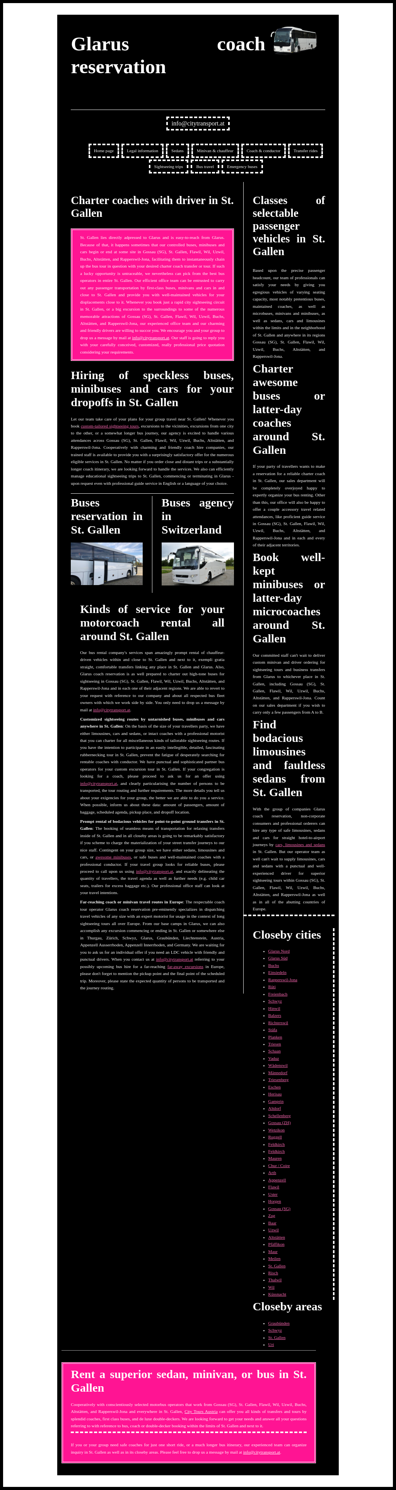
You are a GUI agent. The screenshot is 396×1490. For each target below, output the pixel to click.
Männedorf (278, 1072)
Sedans (177, 150)
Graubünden (279, 1323)
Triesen (274, 1044)
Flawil (274, 1186)
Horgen (274, 1201)
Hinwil (274, 1008)
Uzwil (273, 1229)
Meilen (274, 1258)
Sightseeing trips (168, 166)
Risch (273, 1272)
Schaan (274, 1051)
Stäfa (272, 1029)
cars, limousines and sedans (300, 844)
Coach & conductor (264, 150)
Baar (272, 1222)
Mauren (275, 1158)
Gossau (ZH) (279, 1122)
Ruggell (275, 1137)
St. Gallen (277, 1265)
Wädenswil (278, 1065)
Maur (273, 1251)
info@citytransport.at (198, 123)
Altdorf (274, 1108)
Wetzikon (276, 1130)
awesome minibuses (113, 857)
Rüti (272, 986)
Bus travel (205, 166)
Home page (104, 150)
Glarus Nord (279, 951)
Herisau (275, 1094)
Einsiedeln (277, 972)
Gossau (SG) (279, 1208)
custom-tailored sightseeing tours (110, 426)
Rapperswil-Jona (282, 979)
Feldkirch (276, 1144)
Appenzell (277, 1180)
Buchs (273, 965)
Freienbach (278, 994)
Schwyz (275, 1001)
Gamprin (276, 1101)
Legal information (142, 150)
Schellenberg (279, 1115)
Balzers (275, 1015)
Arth (272, 1172)
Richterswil (278, 1022)
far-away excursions (185, 966)
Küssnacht (277, 1294)
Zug (271, 1215)
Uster (273, 1194)
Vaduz (273, 1058)
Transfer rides (305, 150)
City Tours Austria (200, 1411)
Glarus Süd (278, 958)
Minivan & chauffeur (215, 150)
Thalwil (275, 1279)
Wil (271, 1287)
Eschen (274, 1087)
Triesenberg (278, 1079)
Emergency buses (242, 166)
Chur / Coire (279, 1165)
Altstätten (276, 1237)
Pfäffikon (276, 1244)
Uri (271, 1344)
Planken (275, 1037)
